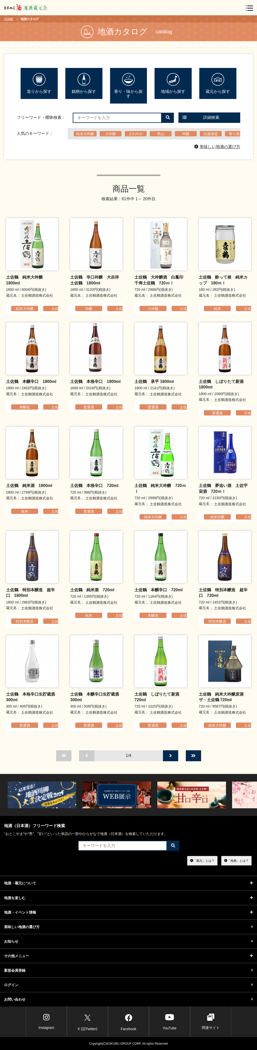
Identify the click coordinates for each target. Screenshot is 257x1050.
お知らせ (128, 941)
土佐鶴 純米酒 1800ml (29, 485)
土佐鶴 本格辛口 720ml (94, 485)
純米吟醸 (217, 517)
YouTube (170, 1021)
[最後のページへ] (193, 755)
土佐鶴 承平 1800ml (154, 381)
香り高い (236, 134)
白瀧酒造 (211, 134)
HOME (8, 19)
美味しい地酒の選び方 (217, 147)
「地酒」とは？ (236, 860)
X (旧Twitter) (87, 1021)
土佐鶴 (56, 309)
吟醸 (185, 134)
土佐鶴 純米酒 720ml (92, 590)
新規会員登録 (128, 970)
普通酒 (88, 407)
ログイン (128, 985)
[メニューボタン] (249, 8)
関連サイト (211, 1022)
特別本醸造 (25, 621)
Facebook (128, 1021)
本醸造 (24, 407)
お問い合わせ (128, 999)
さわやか (136, 134)
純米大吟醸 (85, 134)
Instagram (46, 1022)
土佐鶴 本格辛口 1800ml (95, 381)
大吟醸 (110, 134)
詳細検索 (201, 117)
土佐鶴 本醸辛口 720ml (158, 590)
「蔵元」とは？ (202, 860)
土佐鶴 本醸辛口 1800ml (31, 381)
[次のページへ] (170, 755)
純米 (217, 309)
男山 (160, 134)
